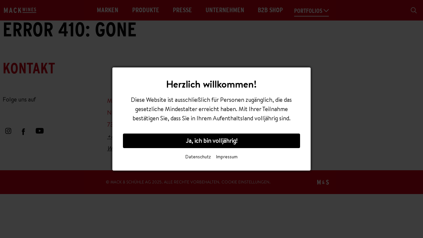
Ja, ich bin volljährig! (211, 141)
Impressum (227, 156)
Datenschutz (198, 156)
